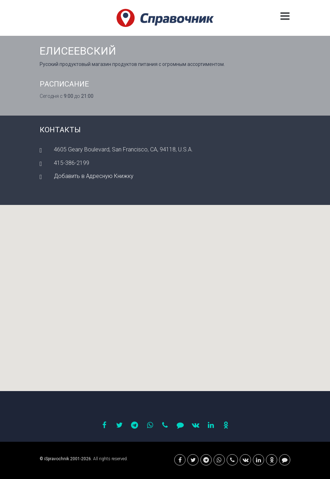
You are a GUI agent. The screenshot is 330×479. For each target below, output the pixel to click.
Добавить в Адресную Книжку (93, 176)
